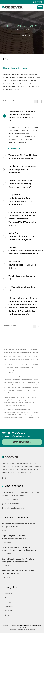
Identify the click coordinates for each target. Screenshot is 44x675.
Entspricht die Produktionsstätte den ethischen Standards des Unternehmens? (20, 199)
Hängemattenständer (10, 412)
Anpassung (9, 606)
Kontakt (7, 615)
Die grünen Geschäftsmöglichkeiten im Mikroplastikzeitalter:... (18, 525)
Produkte (8, 602)
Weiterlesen (14, 148)
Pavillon (6, 417)
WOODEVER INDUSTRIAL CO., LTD (27, 625)
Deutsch (38, 2)
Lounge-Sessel (36, 415)
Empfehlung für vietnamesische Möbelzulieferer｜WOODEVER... (15, 537)
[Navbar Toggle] (40, 7)
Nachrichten (9, 611)
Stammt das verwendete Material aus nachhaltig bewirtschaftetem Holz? (20, 183)
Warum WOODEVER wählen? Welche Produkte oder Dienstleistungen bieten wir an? (22, 116)
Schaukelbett (35, 412)
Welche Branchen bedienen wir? (21, 277)
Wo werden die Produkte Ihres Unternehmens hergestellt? (22, 157)
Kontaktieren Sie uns (22, 417)
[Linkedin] (8, 478)
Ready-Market (30, 629)
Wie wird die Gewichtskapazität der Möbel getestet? (22, 264)
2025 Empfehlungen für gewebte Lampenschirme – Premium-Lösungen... (19, 548)
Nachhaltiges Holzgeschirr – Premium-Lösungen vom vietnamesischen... (18, 560)
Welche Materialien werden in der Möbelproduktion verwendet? (22, 169)
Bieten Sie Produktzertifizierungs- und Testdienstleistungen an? (21, 236)
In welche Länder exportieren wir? (22, 289)
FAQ (30, 35)
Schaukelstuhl (27, 412)
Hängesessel (28, 415)
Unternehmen (22, 35)
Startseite (8, 593)
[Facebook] (2, 478)
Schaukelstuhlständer (18, 415)
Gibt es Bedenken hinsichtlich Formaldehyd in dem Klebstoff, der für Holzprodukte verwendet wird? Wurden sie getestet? (23, 218)
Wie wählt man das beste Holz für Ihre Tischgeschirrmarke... (18, 572)
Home (14, 35)
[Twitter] (5, 478)
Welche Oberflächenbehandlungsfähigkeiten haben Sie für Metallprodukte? (24, 250)
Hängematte (19, 412)
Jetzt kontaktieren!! (22, 442)
